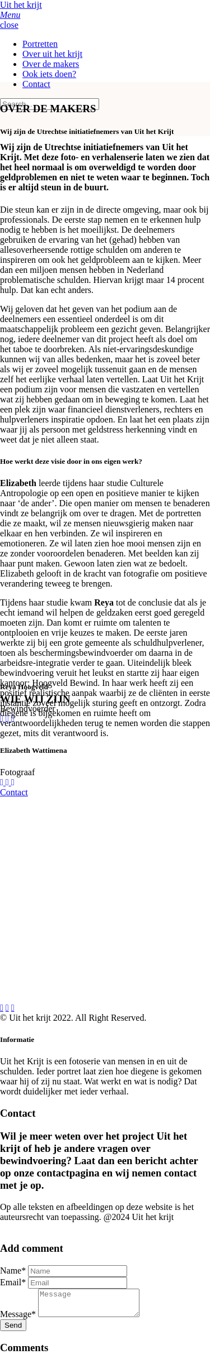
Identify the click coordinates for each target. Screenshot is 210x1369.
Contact (36, 84)
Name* (13, 1270)
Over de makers (50, 64)
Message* (18, 1319)
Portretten (40, 44)
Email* (13, 1282)
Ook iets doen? (49, 74)
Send (13, 1330)
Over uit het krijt (52, 54)
